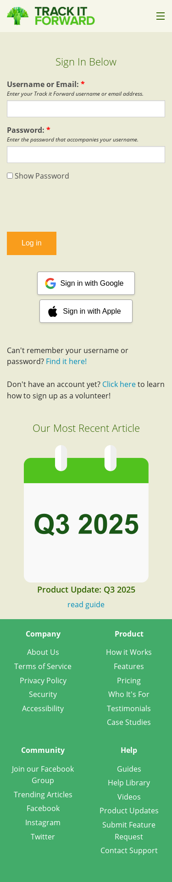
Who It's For (129, 694)
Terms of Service (43, 666)
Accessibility (43, 708)
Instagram (43, 822)
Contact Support (129, 850)
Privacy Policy (43, 680)
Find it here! (66, 361)
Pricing (129, 680)
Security (43, 694)
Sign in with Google (92, 283)
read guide (86, 604)
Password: (28, 130)
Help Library (129, 783)
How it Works (129, 652)
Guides (129, 769)
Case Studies (129, 722)
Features (129, 666)
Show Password (38, 176)
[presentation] (86, 206)
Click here (119, 384)
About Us (43, 652)
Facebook (43, 808)
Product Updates (129, 811)
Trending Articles (43, 794)
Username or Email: (46, 84)
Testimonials (129, 708)
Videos (129, 797)
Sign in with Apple (92, 311)
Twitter (43, 837)
